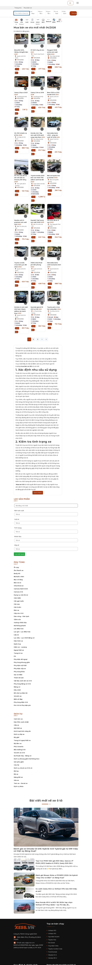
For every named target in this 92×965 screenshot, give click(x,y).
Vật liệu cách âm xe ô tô (23, 681)
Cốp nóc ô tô (18, 613)
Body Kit (17, 573)
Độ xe (16, 774)
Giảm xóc (17, 619)
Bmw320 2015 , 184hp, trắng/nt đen (21, 52)
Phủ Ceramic (18, 746)
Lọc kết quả (19, 554)
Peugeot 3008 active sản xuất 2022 (52, 52)
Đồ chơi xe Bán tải (20, 693)
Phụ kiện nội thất (20, 665)
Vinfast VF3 (51, 930)
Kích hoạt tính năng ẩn (22, 731)
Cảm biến (17, 598)
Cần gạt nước (19, 601)
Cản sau (17, 604)
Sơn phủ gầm (19, 762)
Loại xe (16, 519)
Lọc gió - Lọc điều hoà (22, 632)
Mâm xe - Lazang (20, 647)
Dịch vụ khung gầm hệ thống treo (26, 759)
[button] (33, 13)
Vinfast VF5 (51, 933)
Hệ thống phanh (20, 625)
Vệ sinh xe (18, 696)
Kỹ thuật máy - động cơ (22, 756)
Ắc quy (16, 567)
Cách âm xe (18, 719)
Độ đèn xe (17, 743)
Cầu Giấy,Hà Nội (55, 56)
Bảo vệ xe (17, 583)
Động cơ (17, 687)
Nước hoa (17, 644)
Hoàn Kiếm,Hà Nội (39, 183)
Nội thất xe (18, 728)
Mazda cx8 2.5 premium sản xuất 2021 (20, 222)
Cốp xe (16, 725)
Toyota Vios (51, 940)
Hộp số (16, 545)
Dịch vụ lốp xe (19, 734)
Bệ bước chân (19, 576)
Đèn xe (16, 610)
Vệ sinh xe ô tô (19, 753)
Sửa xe (16, 780)
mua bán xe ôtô (26, 366)
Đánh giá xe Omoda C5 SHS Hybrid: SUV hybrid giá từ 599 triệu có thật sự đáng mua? (46, 850)
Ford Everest (52, 952)
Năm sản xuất (19, 510)
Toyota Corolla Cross (54, 949)
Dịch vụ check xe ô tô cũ (23, 768)
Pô (15, 656)
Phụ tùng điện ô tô (21, 702)
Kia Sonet (51, 943)
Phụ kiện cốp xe (20, 668)
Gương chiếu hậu (20, 622)
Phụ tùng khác (19, 671)
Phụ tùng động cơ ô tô (22, 684)
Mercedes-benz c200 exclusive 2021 (54, 265)
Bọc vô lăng (18, 579)
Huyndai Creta (52, 946)
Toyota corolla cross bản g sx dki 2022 (20, 265)
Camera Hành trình (21, 589)
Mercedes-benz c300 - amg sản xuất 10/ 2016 (53, 135)
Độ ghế (16, 737)
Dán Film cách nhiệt (21, 722)
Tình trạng (17, 528)
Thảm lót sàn (19, 678)
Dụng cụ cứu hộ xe (21, 595)
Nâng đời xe (18, 777)
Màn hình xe (18, 641)
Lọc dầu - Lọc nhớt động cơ (24, 638)
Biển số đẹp (18, 699)
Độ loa (16, 771)
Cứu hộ (16, 765)
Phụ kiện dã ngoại (20, 659)
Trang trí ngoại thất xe (22, 740)
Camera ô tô (18, 592)
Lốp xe (16, 635)
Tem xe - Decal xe (20, 783)
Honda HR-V (52, 958)
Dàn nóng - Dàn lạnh (21, 616)
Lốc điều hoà (18, 629)
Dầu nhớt (17, 690)
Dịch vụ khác (19, 786)
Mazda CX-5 (52, 955)
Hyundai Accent (53, 937)
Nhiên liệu (17, 536)
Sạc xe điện (18, 675)
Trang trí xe (18, 653)
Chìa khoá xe (19, 586)
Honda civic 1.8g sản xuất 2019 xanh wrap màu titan (38, 135)
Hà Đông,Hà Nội (22, 96)
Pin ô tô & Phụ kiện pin (22, 705)
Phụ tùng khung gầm (22, 662)
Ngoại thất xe (19, 650)
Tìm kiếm (74, 13)
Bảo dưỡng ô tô (19, 749)
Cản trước (17, 607)
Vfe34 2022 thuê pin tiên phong (36, 265)
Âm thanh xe (18, 570)
